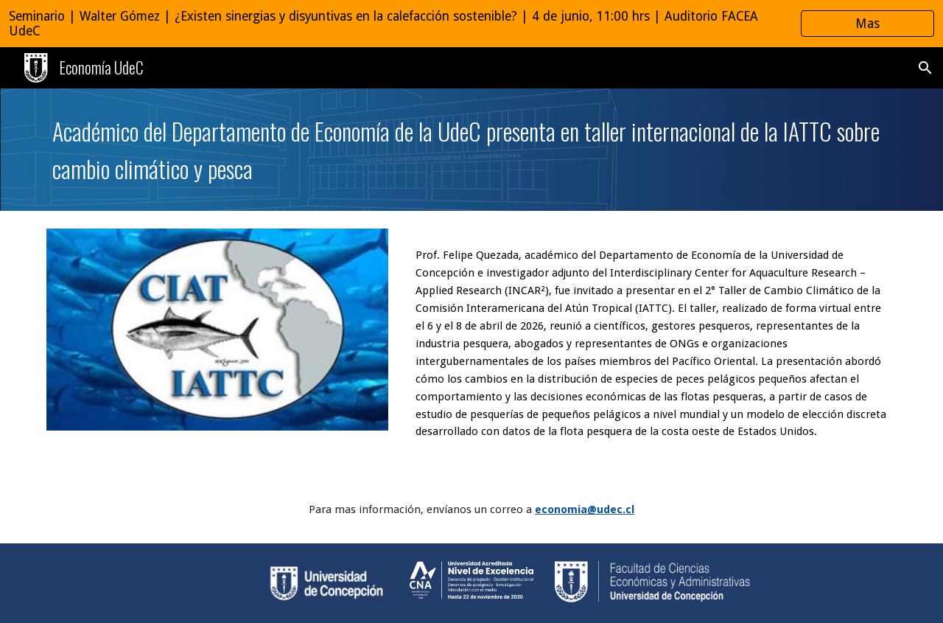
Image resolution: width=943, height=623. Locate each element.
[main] (471, 149)
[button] (925, 68)
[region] (471, 23)
